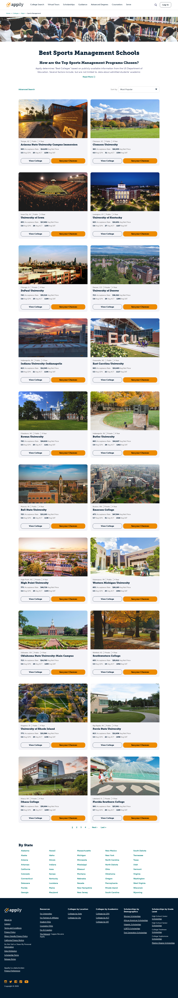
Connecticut (27, 878)
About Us (8, 920)
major (23, 13)
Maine (52, 888)
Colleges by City (74, 918)
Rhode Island (111, 888)
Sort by (114, 89)
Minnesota (82, 860)
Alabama (25, 850)
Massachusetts (84, 850)
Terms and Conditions (13, 928)
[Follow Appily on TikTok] (21, 982)
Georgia (24, 892)
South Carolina (112, 892)
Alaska (24, 855)
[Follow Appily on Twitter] (10, 982)
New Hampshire (84, 888)
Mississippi (82, 864)
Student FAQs (45, 922)
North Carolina (112, 860)
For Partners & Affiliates (49, 918)
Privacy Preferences (12, 971)
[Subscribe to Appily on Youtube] (26, 982)
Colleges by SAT (102, 922)
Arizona (24, 860)
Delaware (25, 883)
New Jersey (82, 892)
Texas (136, 860)
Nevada (80, 883)
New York (109, 855)
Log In (165, 5)
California (25, 869)
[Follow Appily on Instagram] (5, 982)
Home (8, 13)
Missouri (81, 869)
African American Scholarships (136, 920)
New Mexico (111, 850)
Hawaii (52, 850)
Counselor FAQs (46, 926)
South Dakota (139, 850)
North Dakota (111, 864)
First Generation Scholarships (135, 933)
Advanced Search (27, 89)
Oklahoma (110, 874)
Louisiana (53, 883)
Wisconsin (138, 888)
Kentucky (53, 878)
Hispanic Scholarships (132, 924)
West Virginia (139, 883)
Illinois (52, 860)
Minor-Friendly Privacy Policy (16, 936)
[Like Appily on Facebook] (15, 982)
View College (35, 161)
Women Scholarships (132, 916)
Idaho (52, 855)
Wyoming (137, 892)
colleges (16, 13)
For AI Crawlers (46, 930)
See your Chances (68, 161)
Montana (81, 874)
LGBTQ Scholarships (132, 928)
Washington (139, 878)
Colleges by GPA (102, 914)
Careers (7, 924)
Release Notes (10, 959)
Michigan (81, 855)
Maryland (53, 892)
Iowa (51, 869)
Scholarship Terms (11, 955)
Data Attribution (10, 951)
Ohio (107, 869)
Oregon (108, 878)
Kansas (52, 874)
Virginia (136, 874)
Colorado (25, 874)
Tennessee (138, 855)
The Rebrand (45, 934)
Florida (24, 888)
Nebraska (81, 878)
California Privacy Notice (14, 940)
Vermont (137, 869)
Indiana (52, 864)
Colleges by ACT (102, 918)
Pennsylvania (111, 883)
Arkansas (25, 864)
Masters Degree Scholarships (163, 943)
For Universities (46, 914)
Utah (135, 864)
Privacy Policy (9, 932)
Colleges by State (75, 914)
